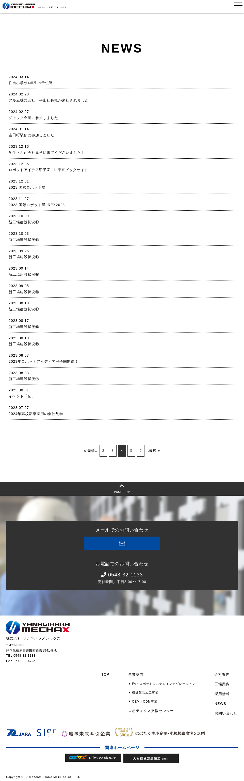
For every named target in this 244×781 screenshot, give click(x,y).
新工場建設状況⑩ (24, 309)
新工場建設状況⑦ (24, 379)
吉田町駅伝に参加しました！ (33, 135)
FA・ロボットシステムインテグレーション (164, 682)
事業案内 (138, 674)
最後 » (154, 450)
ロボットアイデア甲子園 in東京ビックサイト (48, 170)
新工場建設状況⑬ (24, 257)
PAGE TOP (122, 488)
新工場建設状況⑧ (24, 344)
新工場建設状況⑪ (24, 292)
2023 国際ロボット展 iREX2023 (37, 205)
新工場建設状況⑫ (24, 274)
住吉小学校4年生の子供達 (31, 83)
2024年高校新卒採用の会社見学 (36, 414)
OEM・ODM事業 (145, 697)
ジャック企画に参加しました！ (35, 118)
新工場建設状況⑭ (24, 240)
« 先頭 (89, 450)
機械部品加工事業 (145, 690)
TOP (109, 674)
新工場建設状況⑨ (24, 327)
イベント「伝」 (22, 396)
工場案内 (222, 682)
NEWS (221, 699)
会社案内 (222, 674)
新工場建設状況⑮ (24, 222)
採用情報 (222, 691)
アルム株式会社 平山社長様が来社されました (49, 100)
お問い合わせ (226, 708)
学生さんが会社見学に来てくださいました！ (47, 153)
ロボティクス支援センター (154, 706)
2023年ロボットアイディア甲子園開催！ (43, 361)
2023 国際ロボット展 (27, 187)
